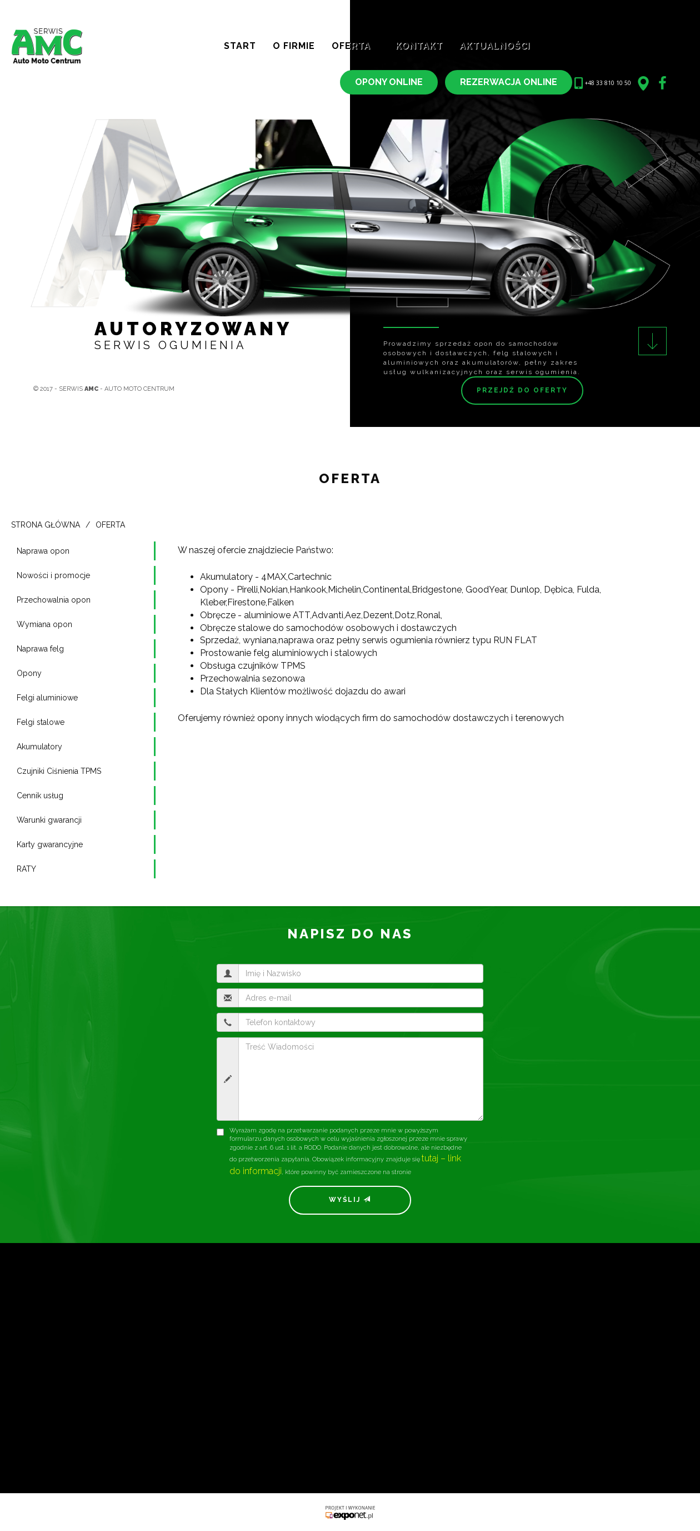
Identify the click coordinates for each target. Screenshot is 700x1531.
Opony (29, 673)
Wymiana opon (44, 624)
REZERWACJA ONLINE (508, 82)
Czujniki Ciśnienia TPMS (59, 771)
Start (240, 46)
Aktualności (498, 46)
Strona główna (45, 524)
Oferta (355, 46)
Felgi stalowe (40, 722)
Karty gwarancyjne (50, 844)
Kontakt (419, 46)
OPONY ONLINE (389, 82)
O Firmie (294, 46)
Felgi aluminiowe (47, 697)
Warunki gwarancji (49, 820)
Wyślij (350, 1200)
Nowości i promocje (53, 575)
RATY (26, 868)
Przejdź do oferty (522, 390)
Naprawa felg (40, 648)
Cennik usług (40, 795)
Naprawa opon (43, 550)
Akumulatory (39, 746)
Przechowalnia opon (54, 599)
